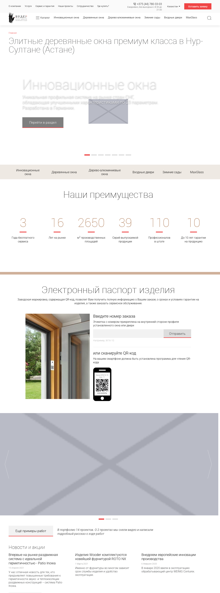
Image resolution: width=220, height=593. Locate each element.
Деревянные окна (64, 172)
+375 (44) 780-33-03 (149, 4)
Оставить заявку (197, 6)
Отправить (177, 334)
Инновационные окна (28, 172)
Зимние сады (172, 172)
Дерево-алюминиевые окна (105, 172)
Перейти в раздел (43, 122)
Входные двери (143, 172)
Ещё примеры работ (30, 531)
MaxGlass (197, 172)
